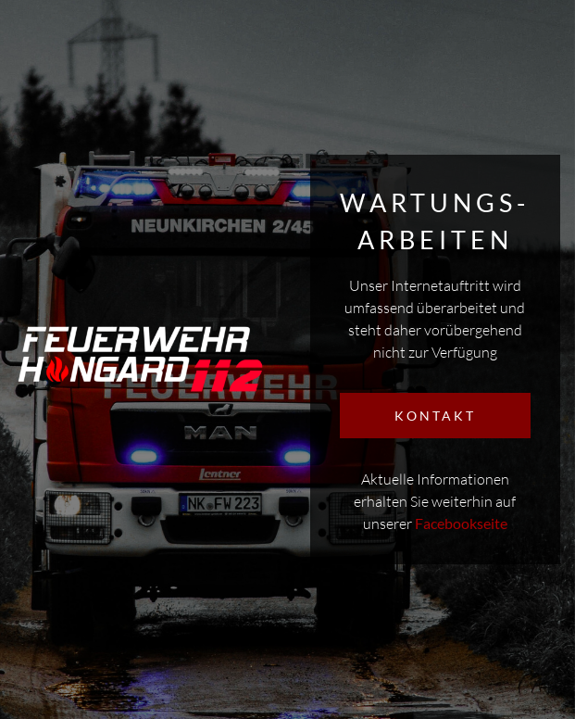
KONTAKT (435, 415)
